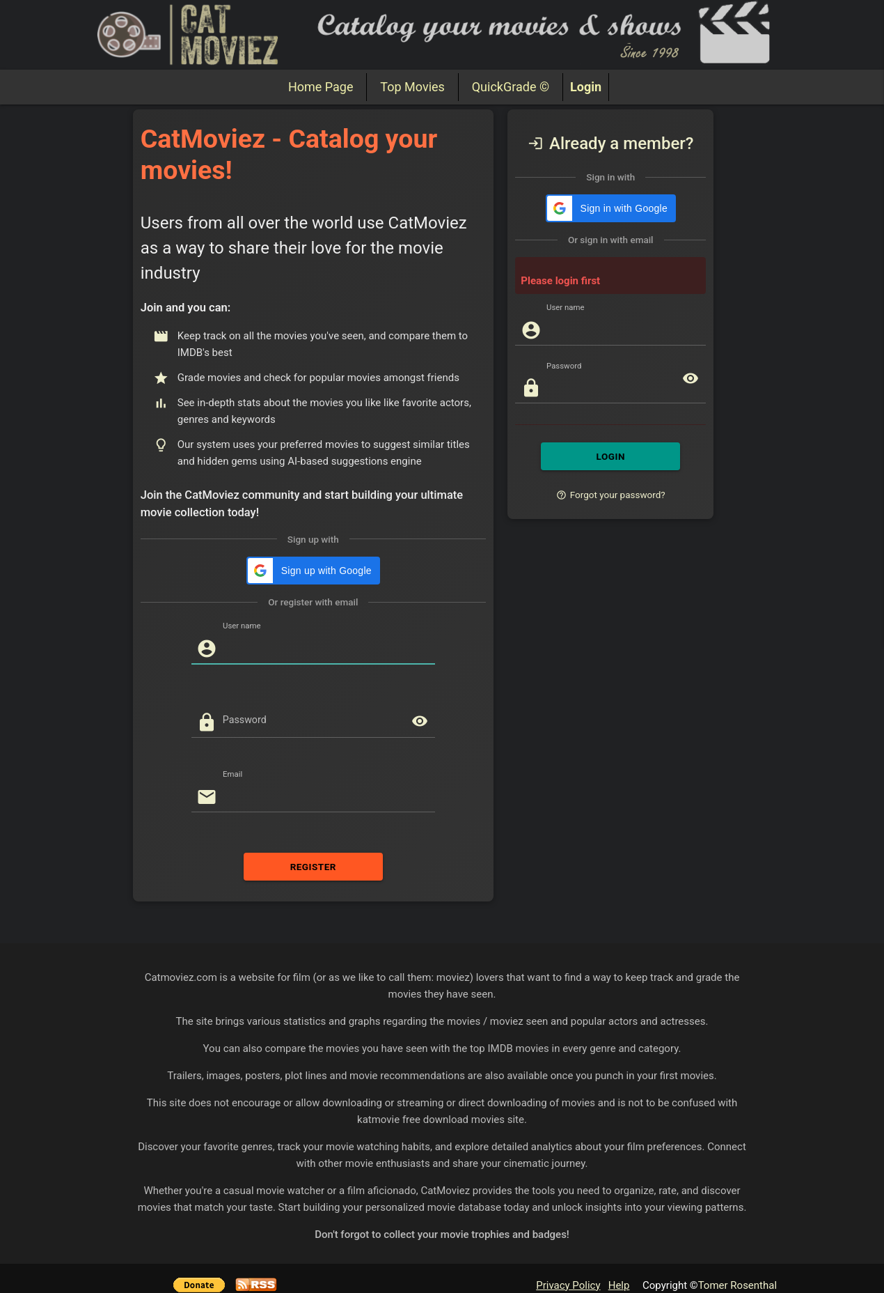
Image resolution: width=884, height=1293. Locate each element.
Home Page (320, 86)
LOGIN (610, 456)
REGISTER (313, 867)
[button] (313, 570)
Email (232, 774)
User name (242, 625)
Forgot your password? (610, 494)
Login (585, 86)
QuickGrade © (510, 86)
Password (245, 719)
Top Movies (412, 86)
